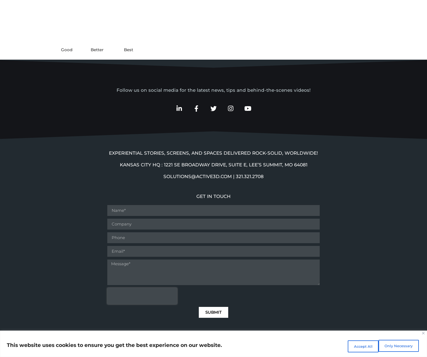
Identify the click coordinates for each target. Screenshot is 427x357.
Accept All (402, 346)
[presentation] (142, 297)
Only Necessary (359, 346)
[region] (213, 344)
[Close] (423, 335)
